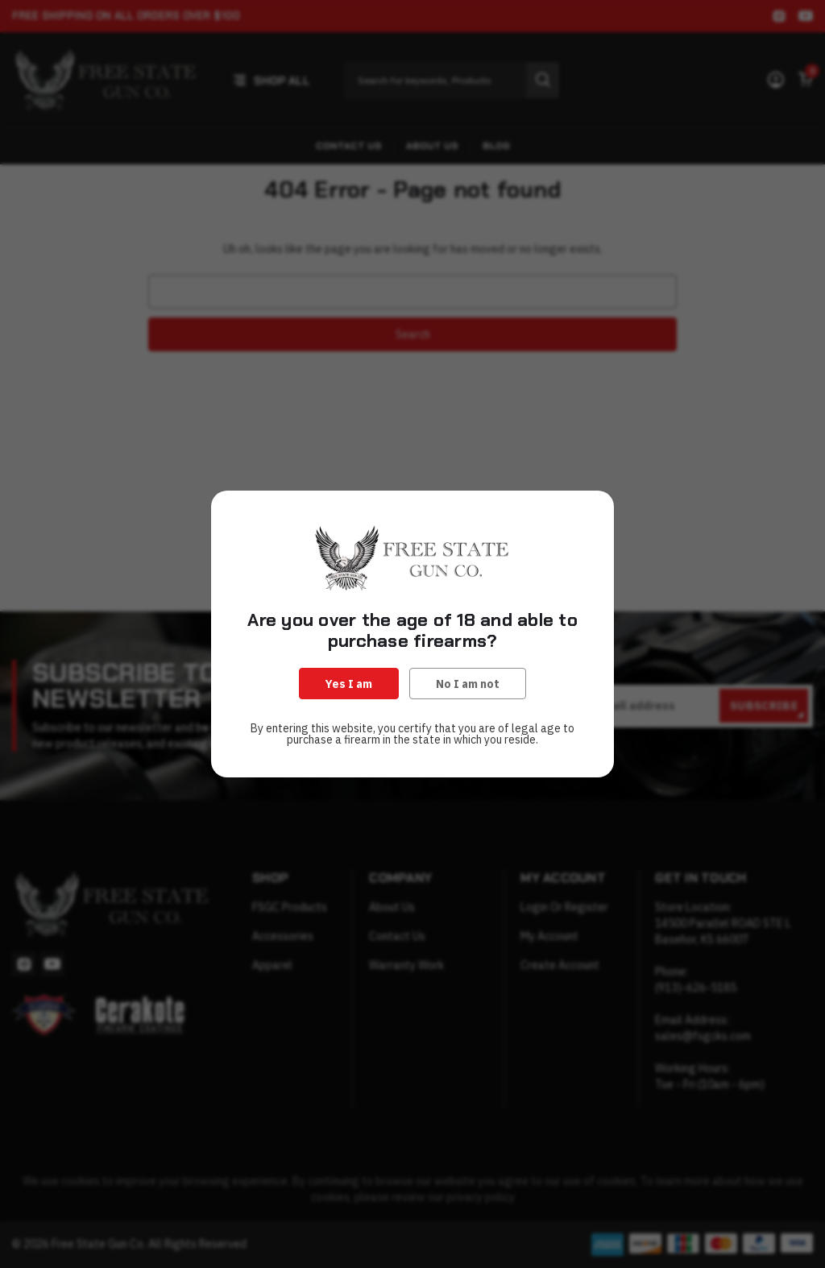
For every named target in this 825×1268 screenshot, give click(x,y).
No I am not (468, 684)
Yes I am (348, 684)
